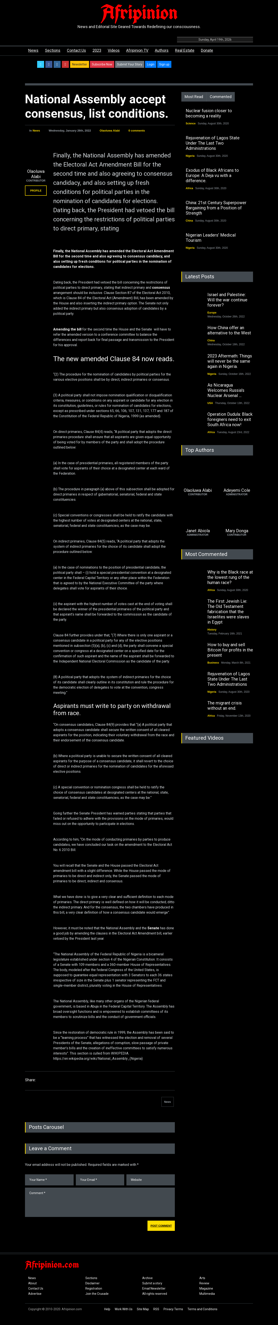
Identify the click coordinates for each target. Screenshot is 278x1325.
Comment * (100, 1202)
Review (204, 1283)
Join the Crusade (97, 1293)
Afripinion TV (137, 50)
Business (213, 662)
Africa (189, 188)
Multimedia (207, 1293)
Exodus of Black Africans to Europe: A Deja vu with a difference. (212, 175)
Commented (221, 96)
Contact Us (76, 50)
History (211, 629)
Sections (52, 50)
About (32, 1283)
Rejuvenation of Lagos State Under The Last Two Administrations (213, 143)
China (189, 220)
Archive (147, 1278)
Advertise (34, 1293)
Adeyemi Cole (236, 490)
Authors (162, 50)
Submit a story (152, 1283)
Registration (93, 1288)
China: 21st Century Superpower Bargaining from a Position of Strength (216, 208)
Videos (114, 50)
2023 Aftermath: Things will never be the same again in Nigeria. (229, 361)
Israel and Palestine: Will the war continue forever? (227, 300)
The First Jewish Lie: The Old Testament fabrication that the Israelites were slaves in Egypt (228, 612)
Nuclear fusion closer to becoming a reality (209, 113)
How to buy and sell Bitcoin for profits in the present (230, 650)
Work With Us (123, 1309)
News (33, 50)
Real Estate (184, 50)
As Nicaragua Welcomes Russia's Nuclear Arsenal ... (225, 390)
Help (107, 1309)
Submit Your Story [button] (129, 64)
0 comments (136, 130)
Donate (207, 50)
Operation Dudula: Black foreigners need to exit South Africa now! (230, 419)
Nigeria (190, 155)
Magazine (206, 1288)
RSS (156, 1309)
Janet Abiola (198, 530)
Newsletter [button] (79, 64)
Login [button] (150, 64)
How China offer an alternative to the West (229, 330)
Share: (30, 1080)
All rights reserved (154, 1293)
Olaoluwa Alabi (110, 130)
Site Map (143, 1309)
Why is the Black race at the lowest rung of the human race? (230, 577)
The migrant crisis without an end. (224, 705)
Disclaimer (92, 1283)
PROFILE (35, 190)
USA (210, 403)
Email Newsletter (153, 1288)
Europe (211, 312)
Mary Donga (236, 530)
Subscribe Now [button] (102, 64)
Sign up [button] (164, 64)
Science (190, 123)
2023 (97, 50)
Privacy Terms (173, 1309)
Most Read (194, 96)
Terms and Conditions (202, 1309)
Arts (202, 1278)
